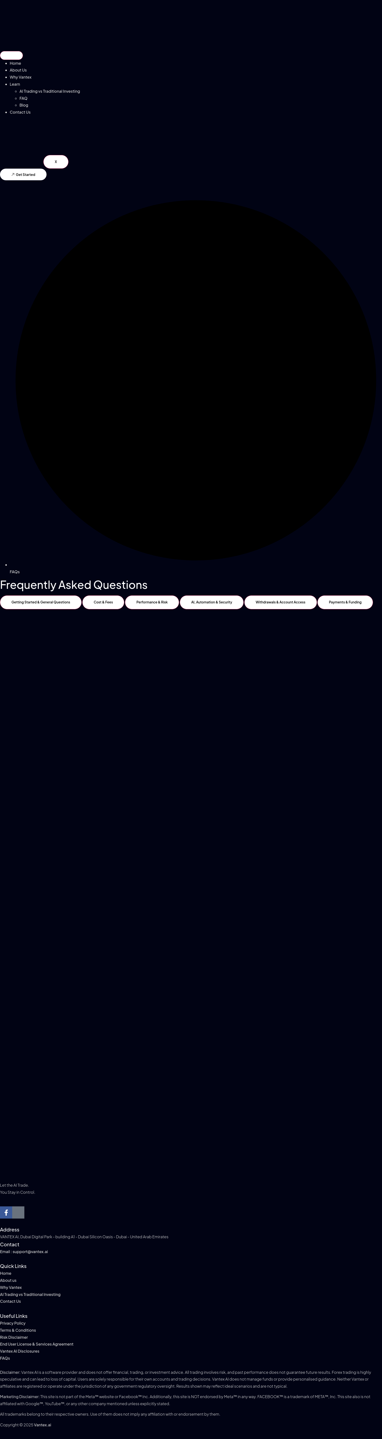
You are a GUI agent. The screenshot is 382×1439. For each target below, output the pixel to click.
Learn (15, 84)
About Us (18, 70)
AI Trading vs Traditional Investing (49, 91)
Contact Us (20, 112)
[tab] (41, 602)
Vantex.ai (42, 1424)
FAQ (23, 98)
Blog (23, 105)
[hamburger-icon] (11, 55)
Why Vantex (20, 77)
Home (15, 63)
